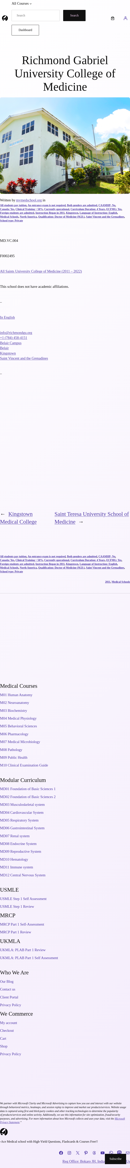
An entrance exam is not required (47, 205)
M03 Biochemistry (13, 711)
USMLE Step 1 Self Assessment (23, 899)
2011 (107, 581)
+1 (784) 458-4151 (13, 338)
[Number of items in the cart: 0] (112, 18)
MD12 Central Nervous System (22, 875)
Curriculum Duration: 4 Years (88, 209)
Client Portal (9, 997)
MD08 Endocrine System (18, 844)
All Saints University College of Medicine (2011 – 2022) (41, 271)
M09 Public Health (13, 757)
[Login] (125, 18)
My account (8, 1023)
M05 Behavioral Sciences (18, 726)
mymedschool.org (29, 200)
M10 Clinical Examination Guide (24, 765)
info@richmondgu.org (16, 333)
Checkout (7, 1030)
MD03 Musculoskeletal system (22, 805)
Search (74, 15)
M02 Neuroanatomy (14, 703)
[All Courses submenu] (31, 4)
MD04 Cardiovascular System (21, 812)
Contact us (7, 989)
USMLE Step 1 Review (17, 906)
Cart (3, 1038)
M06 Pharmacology (14, 734)
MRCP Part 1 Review (15, 932)
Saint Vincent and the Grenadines (105, 216)
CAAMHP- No (107, 205)
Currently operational (56, 209)
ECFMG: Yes (114, 209)
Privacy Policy (10, 1005)
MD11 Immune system (16, 867)
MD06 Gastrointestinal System (22, 828)
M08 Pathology (11, 750)
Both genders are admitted (82, 205)
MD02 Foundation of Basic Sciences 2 (28, 797)
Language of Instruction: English (98, 212)
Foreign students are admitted (17, 212)
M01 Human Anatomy (16, 695)
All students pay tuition (13, 205)
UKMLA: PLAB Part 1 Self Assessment (29, 958)
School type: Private (11, 220)
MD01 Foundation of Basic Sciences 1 (28, 789)
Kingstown (72, 212)
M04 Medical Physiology (18, 718)
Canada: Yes (7, 209)
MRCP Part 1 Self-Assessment (22, 924)
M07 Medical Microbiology (20, 742)
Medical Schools (9, 216)
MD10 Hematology (14, 859)
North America (28, 216)
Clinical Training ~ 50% (29, 209)
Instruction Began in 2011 (50, 212)
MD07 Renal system (15, 836)
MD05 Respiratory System (19, 820)
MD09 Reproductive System (20, 851)
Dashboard (25, 30)
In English (7, 317)
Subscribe (116, 1158)
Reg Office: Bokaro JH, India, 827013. (90, 1161)
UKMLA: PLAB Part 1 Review (23, 950)
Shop (3, 1046)
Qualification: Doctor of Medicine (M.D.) (61, 216)
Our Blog (7, 981)
